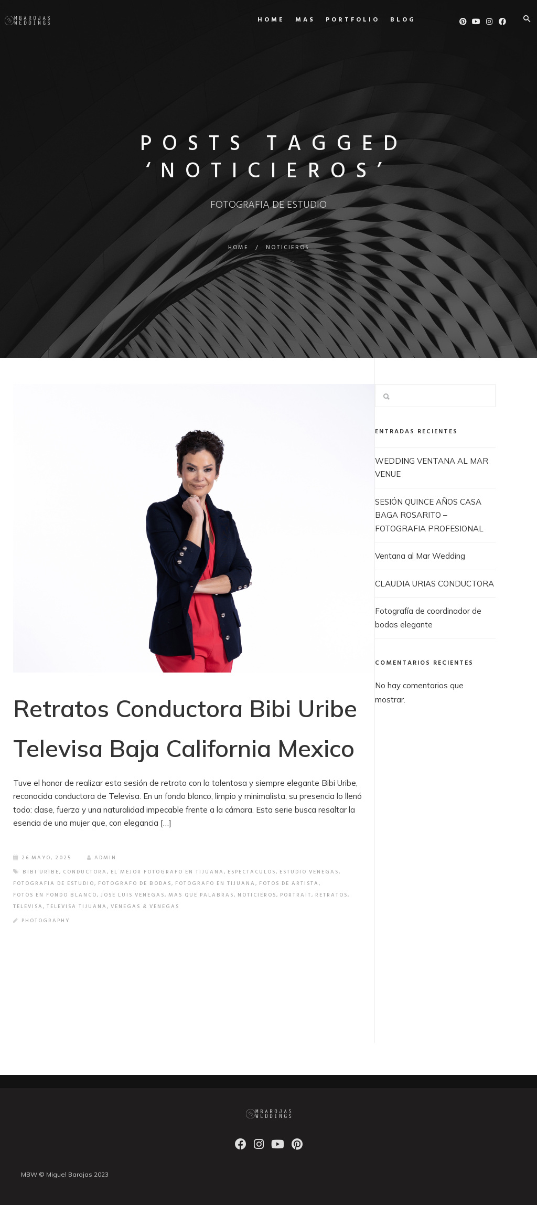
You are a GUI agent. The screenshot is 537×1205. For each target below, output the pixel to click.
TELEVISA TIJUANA (77, 906)
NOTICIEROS (257, 895)
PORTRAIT (296, 895)
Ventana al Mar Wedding (420, 556)
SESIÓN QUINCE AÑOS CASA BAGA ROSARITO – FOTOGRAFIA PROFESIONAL (429, 515)
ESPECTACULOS (252, 872)
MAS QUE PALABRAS (201, 895)
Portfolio (341, 20)
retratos (331, 895)
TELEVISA (28, 906)
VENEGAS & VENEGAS (145, 906)
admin (101, 858)
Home (259, 20)
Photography (46, 920)
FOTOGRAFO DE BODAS (134, 883)
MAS (293, 20)
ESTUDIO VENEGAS (309, 872)
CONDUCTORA (85, 872)
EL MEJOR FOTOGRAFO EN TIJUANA (167, 872)
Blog (391, 20)
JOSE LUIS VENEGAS (133, 895)
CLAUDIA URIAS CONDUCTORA (434, 584)
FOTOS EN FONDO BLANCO (55, 895)
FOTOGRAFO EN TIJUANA (215, 883)
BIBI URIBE (41, 872)
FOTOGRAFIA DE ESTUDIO (53, 883)
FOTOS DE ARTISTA (289, 883)
